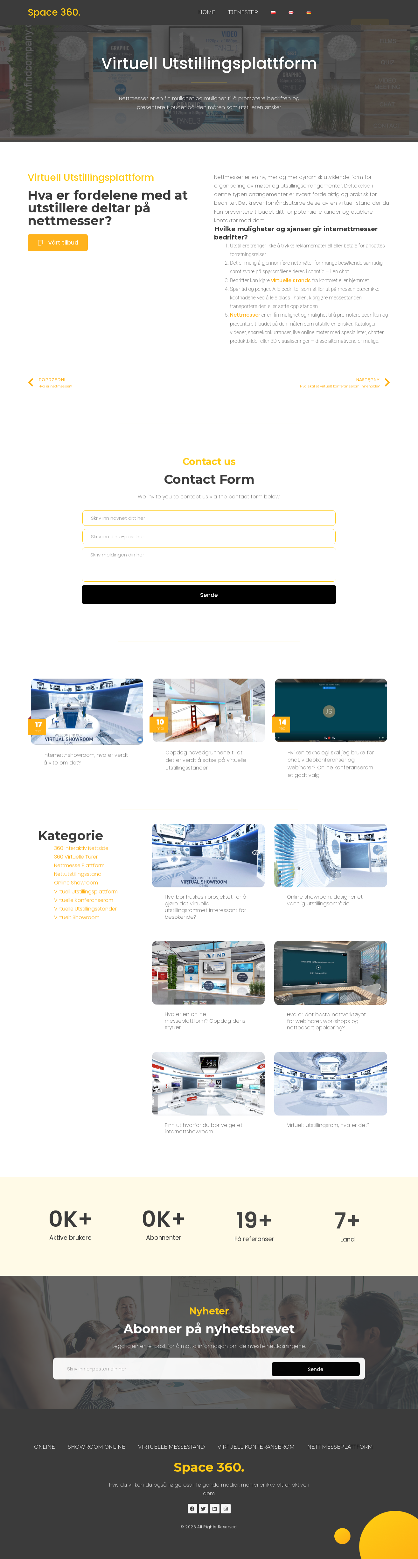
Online (44, 1447)
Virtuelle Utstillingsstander (85, 980)
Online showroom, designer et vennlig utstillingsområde (325, 1123)
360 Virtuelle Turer (76, 928)
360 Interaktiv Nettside (81, 920)
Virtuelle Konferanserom (83, 972)
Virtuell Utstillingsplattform (209, 63)
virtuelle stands (291, 289)
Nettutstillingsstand (77, 946)
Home (206, 12)
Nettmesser (245, 323)
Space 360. (54, 12)
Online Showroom (76, 955)
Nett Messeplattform (340, 1447)
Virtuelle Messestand (171, 1447)
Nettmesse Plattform (79, 937)
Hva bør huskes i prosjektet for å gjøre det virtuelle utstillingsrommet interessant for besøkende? (205, 1129)
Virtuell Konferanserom (256, 1447)
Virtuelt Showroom (77, 989)
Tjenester (243, 12)
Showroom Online (96, 1447)
